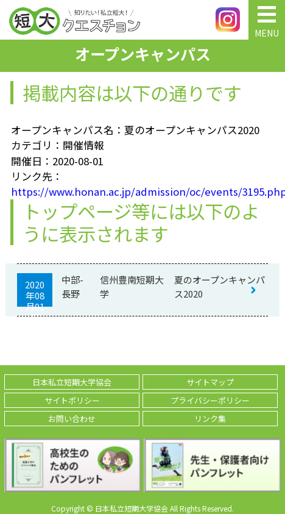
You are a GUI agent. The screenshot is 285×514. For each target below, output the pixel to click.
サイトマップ (210, 382)
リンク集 (210, 418)
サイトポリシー (72, 400)
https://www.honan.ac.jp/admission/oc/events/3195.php (142, 191)
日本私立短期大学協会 (71, 382)
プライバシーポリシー (210, 400)
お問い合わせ (72, 418)
